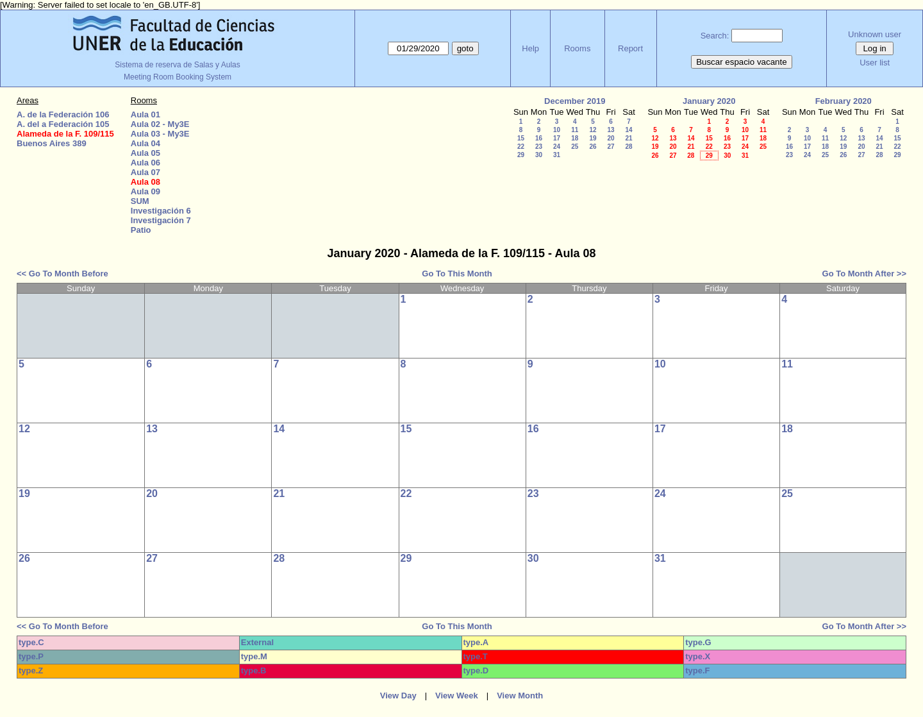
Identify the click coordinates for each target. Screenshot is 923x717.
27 (610, 146)
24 (556, 146)
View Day (398, 695)
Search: (715, 35)
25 (574, 146)
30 (538, 154)
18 (574, 138)
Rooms (577, 48)
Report (630, 48)
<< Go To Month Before (62, 273)
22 (520, 146)
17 (556, 138)
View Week (456, 695)
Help (530, 48)
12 (592, 129)
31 (556, 154)
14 (628, 129)
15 (520, 138)
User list (875, 62)
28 (628, 146)
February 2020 (843, 101)
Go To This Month (457, 273)
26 (592, 146)
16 (538, 138)
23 (538, 146)
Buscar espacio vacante (741, 62)
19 (592, 138)
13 (610, 129)
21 (628, 138)
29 (520, 154)
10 (556, 129)
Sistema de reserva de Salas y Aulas (177, 64)
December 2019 (574, 101)
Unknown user (874, 34)
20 (610, 138)
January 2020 (709, 101)
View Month (520, 695)
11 (574, 129)
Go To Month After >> (864, 273)
